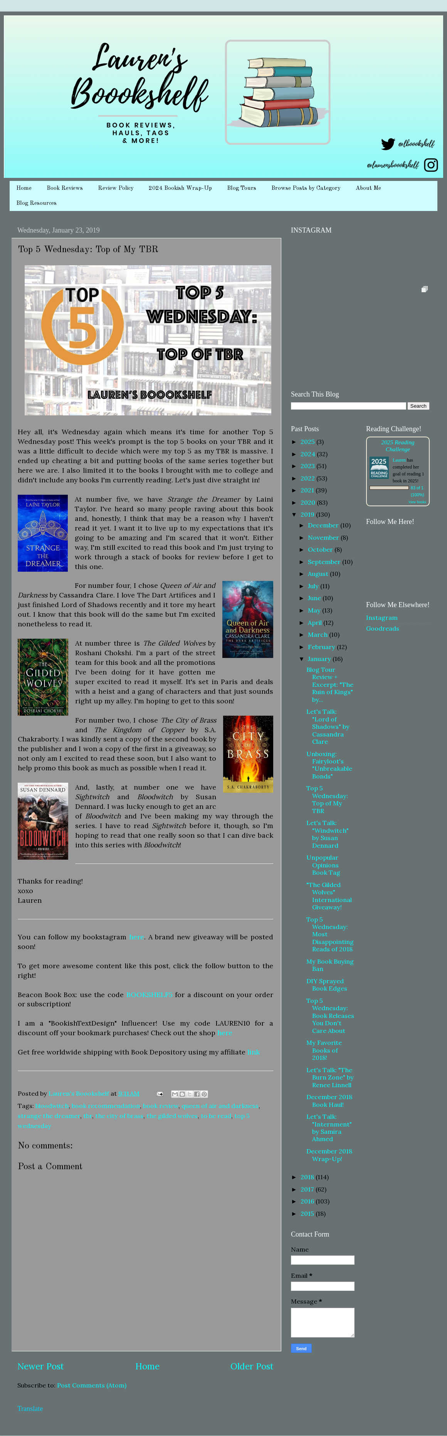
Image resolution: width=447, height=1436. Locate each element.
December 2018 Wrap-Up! (329, 1154)
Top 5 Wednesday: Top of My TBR (327, 799)
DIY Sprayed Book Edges (326, 984)
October (321, 549)
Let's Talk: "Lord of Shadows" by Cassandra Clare (328, 726)
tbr (87, 1116)
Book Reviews (65, 188)
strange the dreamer (49, 1116)
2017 (308, 1189)
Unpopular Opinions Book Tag (323, 865)
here (136, 936)
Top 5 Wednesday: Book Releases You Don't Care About (330, 1015)
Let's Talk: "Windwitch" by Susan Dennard (327, 834)
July (314, 586)
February (322, 647)
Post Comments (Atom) (91, 1385)
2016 (308, 1201)
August (319, 573)
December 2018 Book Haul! (329, 1100)
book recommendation (106, 1106)
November (324, 537)
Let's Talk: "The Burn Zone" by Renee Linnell (330, 1077)
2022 (308, 478)
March (318, 634)
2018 (308, 1177)
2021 (308, 490)
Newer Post (40, 1366)
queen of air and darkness (220, 1106)
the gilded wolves (172, 1116)
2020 (309, 502)
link (253, 1052)
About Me (368, 188)
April (315, 622)
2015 (308, 1213)
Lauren (399, 460)
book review (160, 1106)
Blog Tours (241, 188)
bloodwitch (52, 1106)
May (315, 610)
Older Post (252, 1366)
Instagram (382, 617)
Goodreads (382, 628)
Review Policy (116, 188)
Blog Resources (36, 203)
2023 (308, 466)
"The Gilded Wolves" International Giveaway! (329, 896)
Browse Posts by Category (306, 188)
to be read (216, 1116)
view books (417, 502)
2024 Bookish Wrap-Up (180, 188)
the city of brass (119, 1116)
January (320, 659)
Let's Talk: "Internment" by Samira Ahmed (329, 1128)
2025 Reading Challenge (397, 445)
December (324, 525)
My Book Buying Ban (330, 964)
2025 (308, 441)
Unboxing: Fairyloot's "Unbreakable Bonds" (329, 765)
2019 (308, 514)
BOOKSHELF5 (149, 994)
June (315, 598)
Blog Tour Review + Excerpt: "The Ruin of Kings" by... (329, 684)
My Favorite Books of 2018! (324, 1050)
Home (24, 188)
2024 (309, 454)
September (325, 562)
